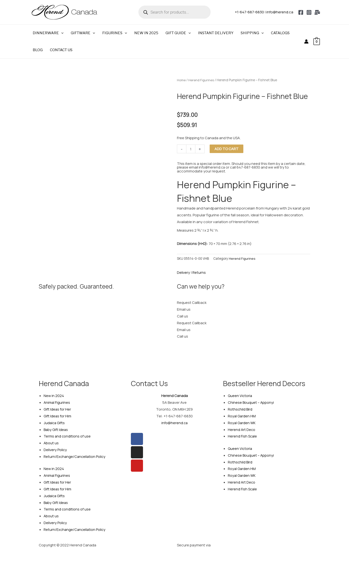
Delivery (183, 272)
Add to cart (227, 148)
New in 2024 (54, 395)
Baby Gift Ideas (56, 429)
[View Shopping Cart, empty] (316, 41)
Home (181, 80)
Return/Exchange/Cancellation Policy (75, 456)
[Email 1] (317, 12)
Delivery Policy (56, 449)
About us (51, 442)
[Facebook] (300, 12)
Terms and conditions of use (68, 436)
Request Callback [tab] (191, 302)
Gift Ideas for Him (58, 416)
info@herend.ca (279, 12)
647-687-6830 (249, 167)
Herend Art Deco (242, 429)
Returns (199, 272)
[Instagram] (309, 12)
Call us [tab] (182, 316)
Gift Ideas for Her (57, 409)
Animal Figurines (57, 402)
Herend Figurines (202, 80)
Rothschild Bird (240, 409)
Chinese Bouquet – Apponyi (251, 402)
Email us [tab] (183, 309)
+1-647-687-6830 (249, 12)
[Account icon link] (306, 41)
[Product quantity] (191, 149)
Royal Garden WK (242, 422)
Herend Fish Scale (243, 436)
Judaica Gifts (54, 422)
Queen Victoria (240, 395)
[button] (61, 32)
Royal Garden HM (242, 416)
